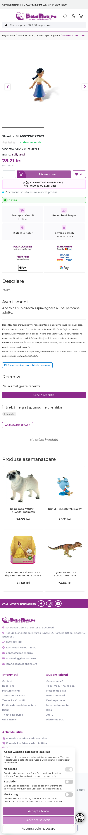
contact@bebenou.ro (17, 652)
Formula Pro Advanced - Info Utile (26, 743)
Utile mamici (9, 719)
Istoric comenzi (55, 695)
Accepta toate (38, 811)
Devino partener (56, 700)
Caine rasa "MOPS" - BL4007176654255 (23, 510)
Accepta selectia (38, 820)
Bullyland (18, 154)
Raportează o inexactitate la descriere (27, 365)
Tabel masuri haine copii (61, 686)
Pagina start (8, 35)
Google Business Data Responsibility (52, 760)
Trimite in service (12, 714)
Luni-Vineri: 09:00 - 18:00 (19, 647)
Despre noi (8, 686)
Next (85, 87)
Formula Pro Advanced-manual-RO (27, 738)
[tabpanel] (44, 85)
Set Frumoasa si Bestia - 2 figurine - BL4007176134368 (23, 574)
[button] (7, 16)
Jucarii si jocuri (26, 35)
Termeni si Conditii (13, 700)
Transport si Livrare (13, 695)
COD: (5, 148)
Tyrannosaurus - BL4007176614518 (65, 574)
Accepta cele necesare (38, 828)
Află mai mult (10, 762)
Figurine (55, 35)
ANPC (49, 714)
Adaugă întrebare (17, 425)
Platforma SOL (55, 719)
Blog (49, 710)
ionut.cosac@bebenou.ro (19, 663)
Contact (7, 681)
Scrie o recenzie (30, 142)
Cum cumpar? (54, 681)
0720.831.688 (12, 641)
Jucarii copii (42, 35)
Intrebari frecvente (57, 705)
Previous (7, 87)
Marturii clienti (11, 690)
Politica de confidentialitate (19, 705)
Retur (5, 710)
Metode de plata (56, 690)
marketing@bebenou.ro (19, 658)
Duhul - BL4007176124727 (65, 508)
